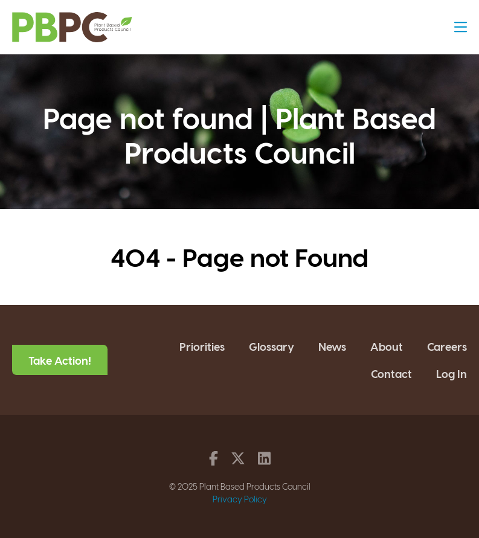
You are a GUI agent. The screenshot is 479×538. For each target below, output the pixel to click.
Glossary (271, 346)
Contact (391, 373)
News (332, 346)
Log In (451, 373)
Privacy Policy (240, 499)
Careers (447, 346)
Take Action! (59, 360)
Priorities (202, 346)
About (386, 346)
